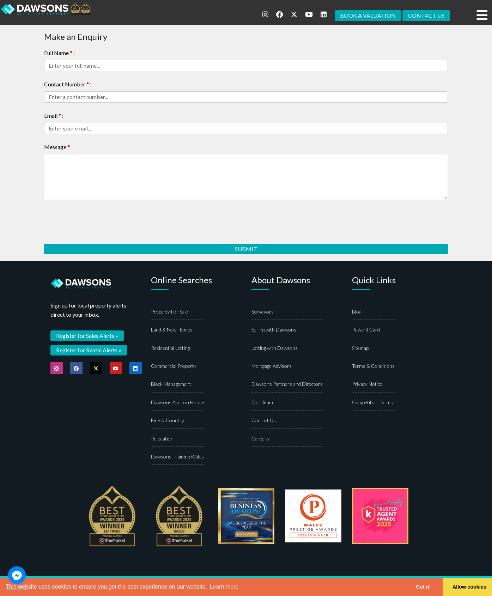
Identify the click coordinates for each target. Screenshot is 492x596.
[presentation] (97, 219)
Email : (53, 115)
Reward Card (366, 330)
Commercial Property (173, 366)
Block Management (171, 384)
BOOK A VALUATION (368, 15)
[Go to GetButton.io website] (17, 588)
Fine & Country (167, 421)
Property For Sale (169, 312)
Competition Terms (372, 403)
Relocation (162, 439)
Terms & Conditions (373, 366)
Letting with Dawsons (274, 348)
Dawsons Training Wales (177, 457)
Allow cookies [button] (469, 587)
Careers (260, 439)
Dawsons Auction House (177, 403)
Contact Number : (67, 84)
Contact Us (263, 421)
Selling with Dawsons (273, 330)
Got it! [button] (423, 587)
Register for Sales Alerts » (87, 335)
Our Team (262, 403)
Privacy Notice (367, 384)
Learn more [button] (224, 587)
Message (57, 147)
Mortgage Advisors (271, 366)
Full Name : (59, 52)
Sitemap (360, 348)
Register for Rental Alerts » (88, 350)
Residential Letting (170, 348)
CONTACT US (426, 15)
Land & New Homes (172, 330)
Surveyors (262, 312)
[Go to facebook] (17, 575)
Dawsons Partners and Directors (287, 384)
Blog (356, 312)
